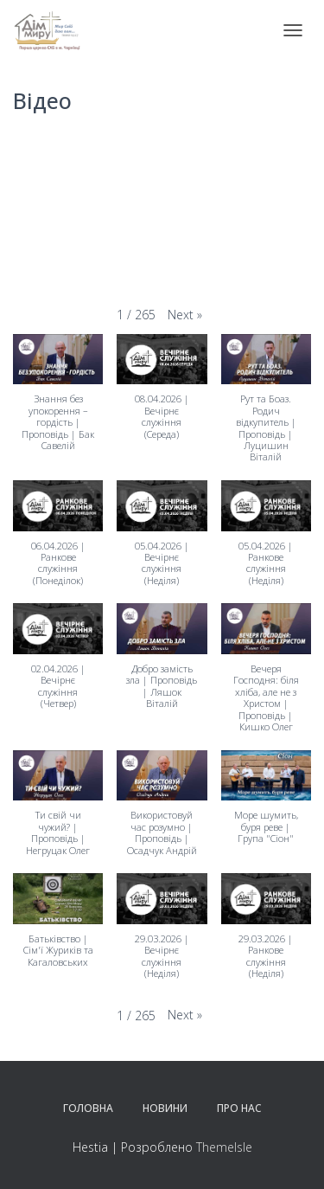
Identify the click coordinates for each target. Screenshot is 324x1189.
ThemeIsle (224, 1147)
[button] (185, 315)
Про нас (239, 1108)
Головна (88, 1108)
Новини (165, 1108)
